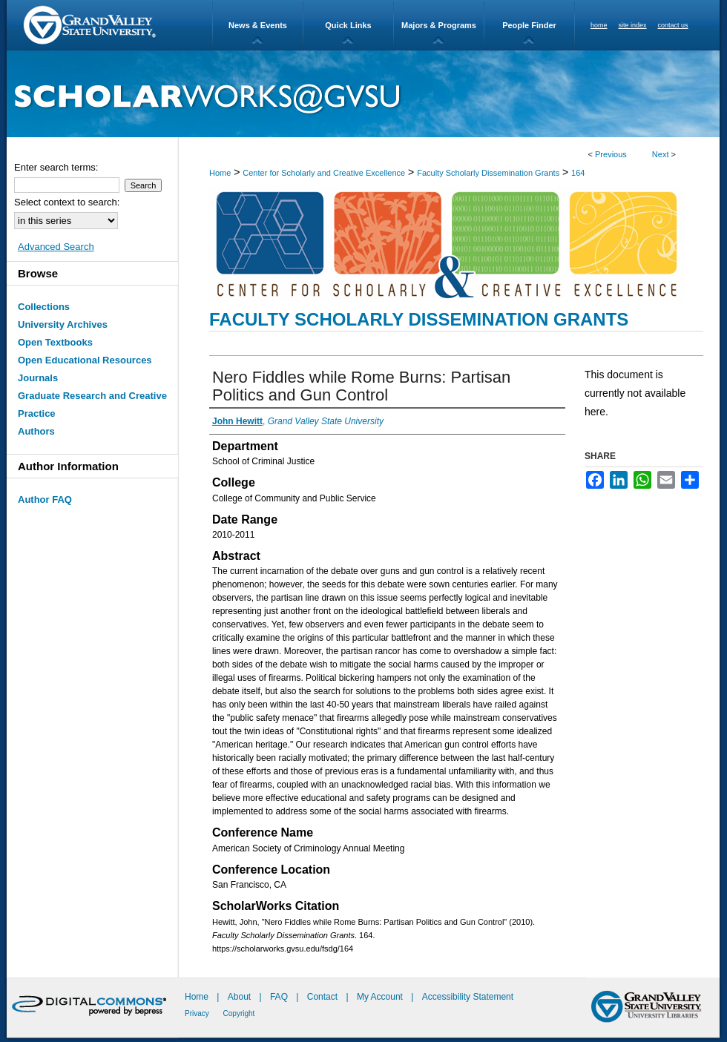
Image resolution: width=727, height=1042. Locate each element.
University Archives (63, 324)
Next (660, 154)
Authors (36, 431)
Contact (322, 997)
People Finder (529, 25)
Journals (38, 377)
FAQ (280, 997)
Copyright (239, 1013)
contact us (673, 25)
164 (578, 172)
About (241, 997)
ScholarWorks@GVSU (363, 93)
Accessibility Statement (467, 997)
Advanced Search (56, 246)
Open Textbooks (55, 342)
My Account (381, 997)
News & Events (257, 25)
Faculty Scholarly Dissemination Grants (488, 172)
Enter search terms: (56, 167)
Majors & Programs (438, 25)
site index (633, 25)
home (599, 25)
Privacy (198, 1013)
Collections (44, 306)
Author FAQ (45, 499)
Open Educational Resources (85, 360)
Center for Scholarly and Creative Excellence (324, 172)
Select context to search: (66, 202)
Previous (611, 154)
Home (220, 172)
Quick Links (348, 25)
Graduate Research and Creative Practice (92, 404)
